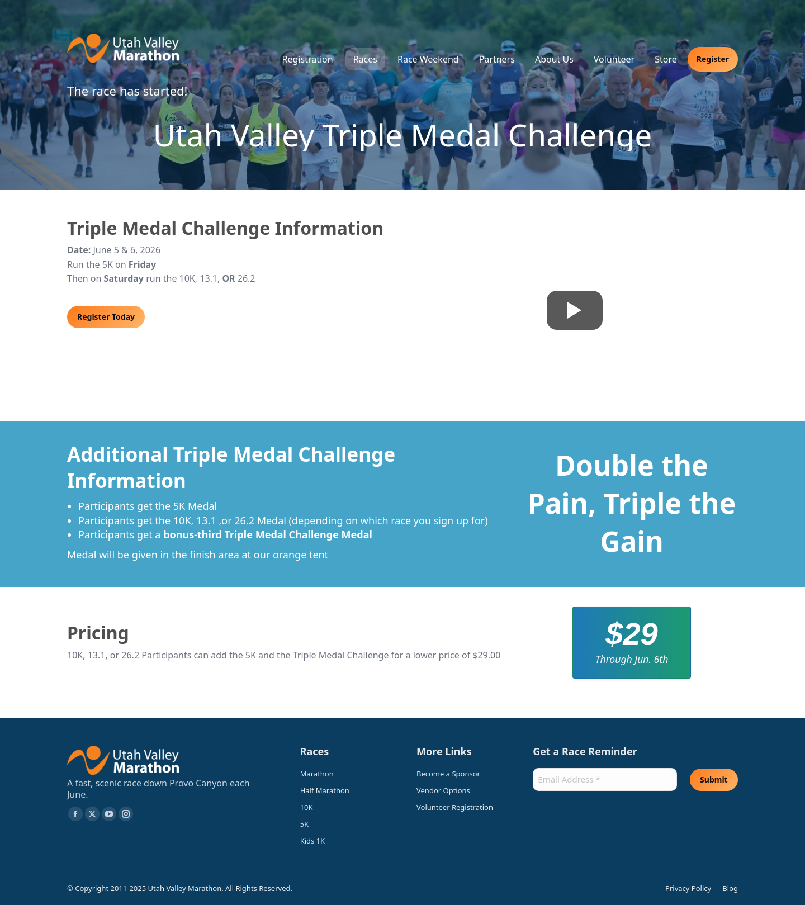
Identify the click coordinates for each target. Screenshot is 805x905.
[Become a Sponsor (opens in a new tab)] (460, 776)
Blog (730, 888)
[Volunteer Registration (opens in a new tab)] (460, 807)
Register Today (106, 316)
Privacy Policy (688, 888)
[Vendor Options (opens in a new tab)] (460, 793)
